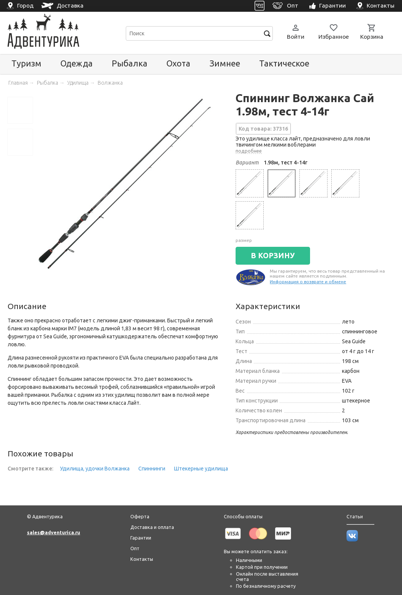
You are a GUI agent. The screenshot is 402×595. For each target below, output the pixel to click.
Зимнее (224, 63)
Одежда (76, 63)
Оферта (139, 516)
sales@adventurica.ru (53, 532)
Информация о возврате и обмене (308, 281)
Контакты (141, 559)
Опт (134, 548)
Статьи (355, 516)
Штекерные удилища (201, 469)
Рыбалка (129, 63)
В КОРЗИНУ (273, 255)
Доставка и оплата (152, 527)
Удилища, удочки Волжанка (95, 469)
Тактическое (284, 63)
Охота (178, 63)
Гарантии (140, 537)
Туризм (26, 63)
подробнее (249, 150)
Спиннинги (151, 469)
